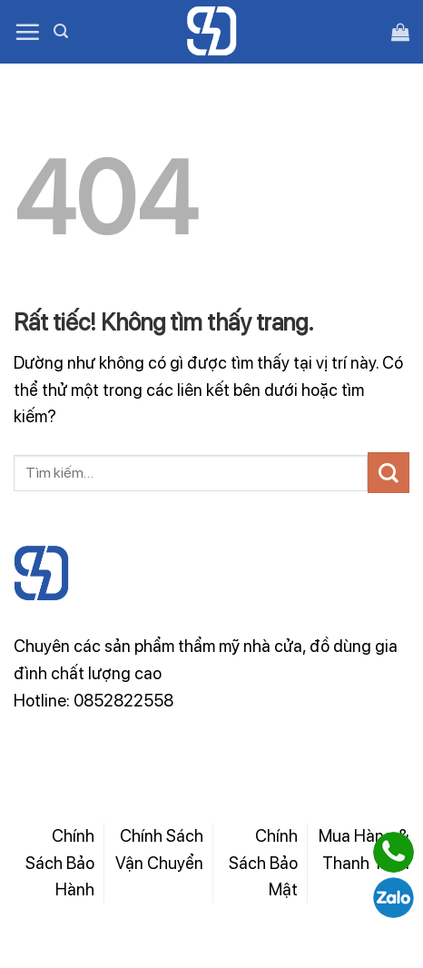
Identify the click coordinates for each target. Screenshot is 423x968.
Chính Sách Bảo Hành (59, 862)
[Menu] (27, 31)
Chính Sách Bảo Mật (263, 862)
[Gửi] (388, 472)
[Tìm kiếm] (61, 31)
